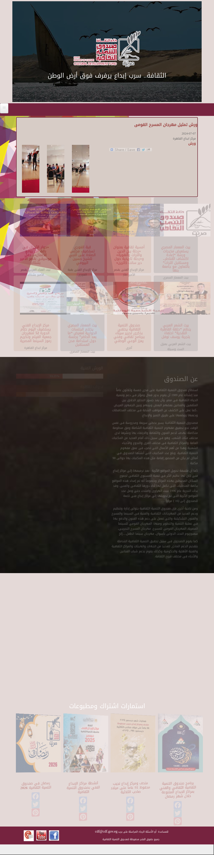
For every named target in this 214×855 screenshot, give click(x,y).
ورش (192, 143)
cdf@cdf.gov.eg (106, 831)
